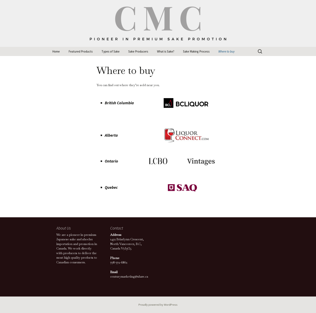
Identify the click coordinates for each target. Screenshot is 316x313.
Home (56, 51)
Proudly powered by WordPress (158, 304)
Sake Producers (138, 51)
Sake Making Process (196, 51)
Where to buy (226, 51)
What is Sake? (165, 51)
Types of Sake (110, 51)
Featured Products (81, 51)
